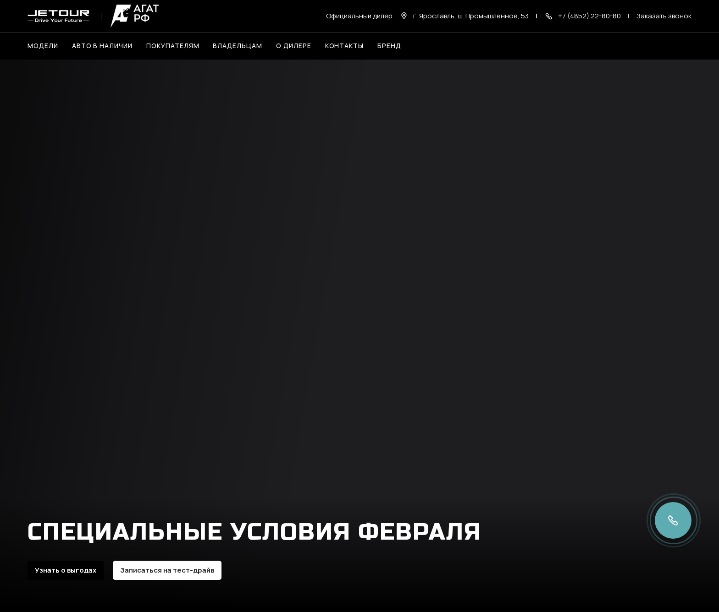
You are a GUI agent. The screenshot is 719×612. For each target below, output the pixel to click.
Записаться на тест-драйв (167, 570)
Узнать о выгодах (65, 570)
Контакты (344, 45)
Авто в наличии (102, 45)
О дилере (293, 45)
